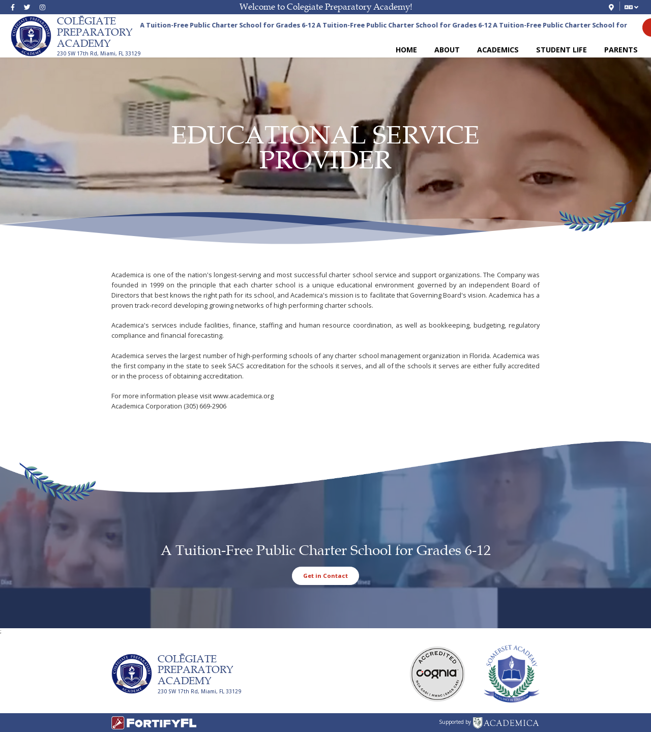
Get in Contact (325, 575)
